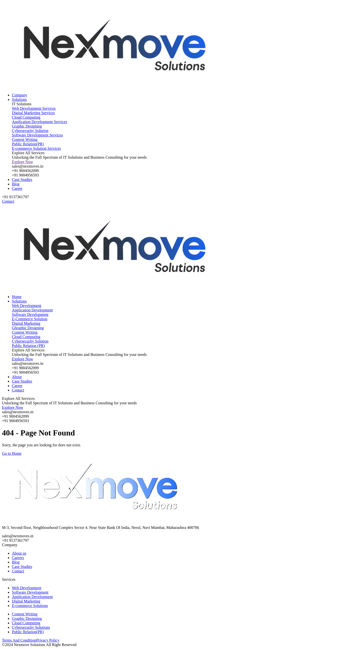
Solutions (19, 99)
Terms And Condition (19, 640)
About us (19, 553)
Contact (18, 390)
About (17, 377)
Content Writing (25, 614)
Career (17, 188)
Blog (16, 184)
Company (19, 95)
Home (16, 297)
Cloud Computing (26, 623)
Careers (18, 558)
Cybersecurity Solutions (31, 627)
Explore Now (22, 162)
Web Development (26, 588)
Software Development (30, 592)
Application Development (32, 597)
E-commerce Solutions (30, 606)
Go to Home (11, 453)
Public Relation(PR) (28, 632)
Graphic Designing (27, 618)
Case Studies (22, 179)
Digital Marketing (26, 601)
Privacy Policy (47, 640)
